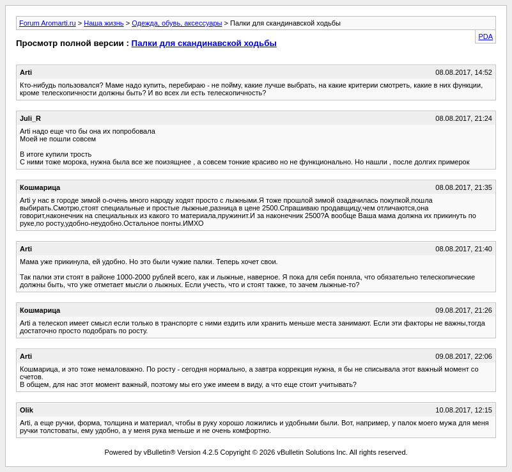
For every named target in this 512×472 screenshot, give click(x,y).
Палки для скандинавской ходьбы (204, 43)
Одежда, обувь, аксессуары (177, 23)
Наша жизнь (103, 23)
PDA (485, 36)
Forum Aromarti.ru (47, 23)
